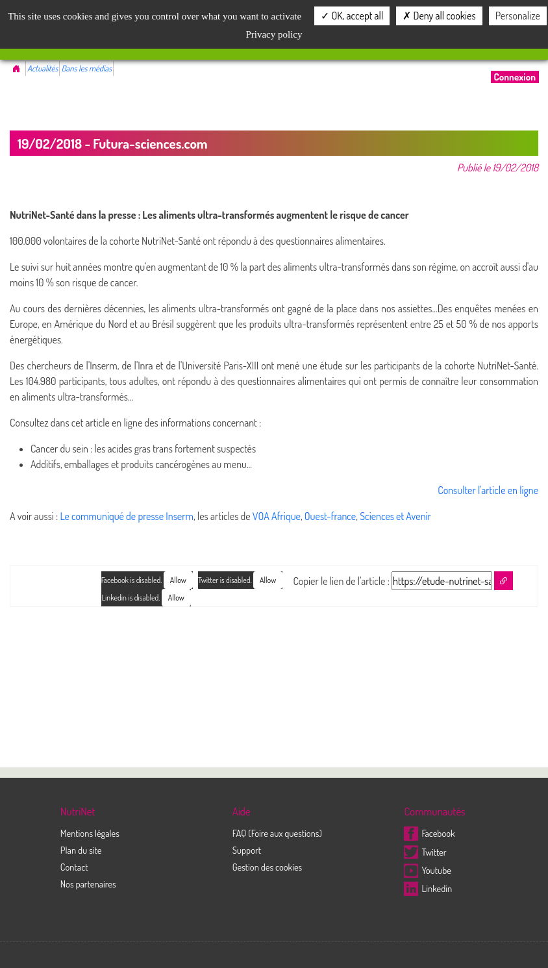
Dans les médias (86, 68)
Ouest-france (330, 516)
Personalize (517, 15)
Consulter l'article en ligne (488, 490)
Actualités (42, 68)
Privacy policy (273, 34)
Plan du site (81, 850)
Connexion (515, 77)
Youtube (427, 870)
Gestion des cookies (267, 867)
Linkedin (428, 888)
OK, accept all (352, 15)
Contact (74, 867)
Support (246, 850)
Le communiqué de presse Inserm (126, 516)
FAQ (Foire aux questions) (277, 833)
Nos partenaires (88, 883)
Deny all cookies (439, 15)
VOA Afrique (277, 516)
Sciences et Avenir (395, 516)
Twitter (425, 852)
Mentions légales (89, 833)
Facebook (429, 833)
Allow (268, 580)
